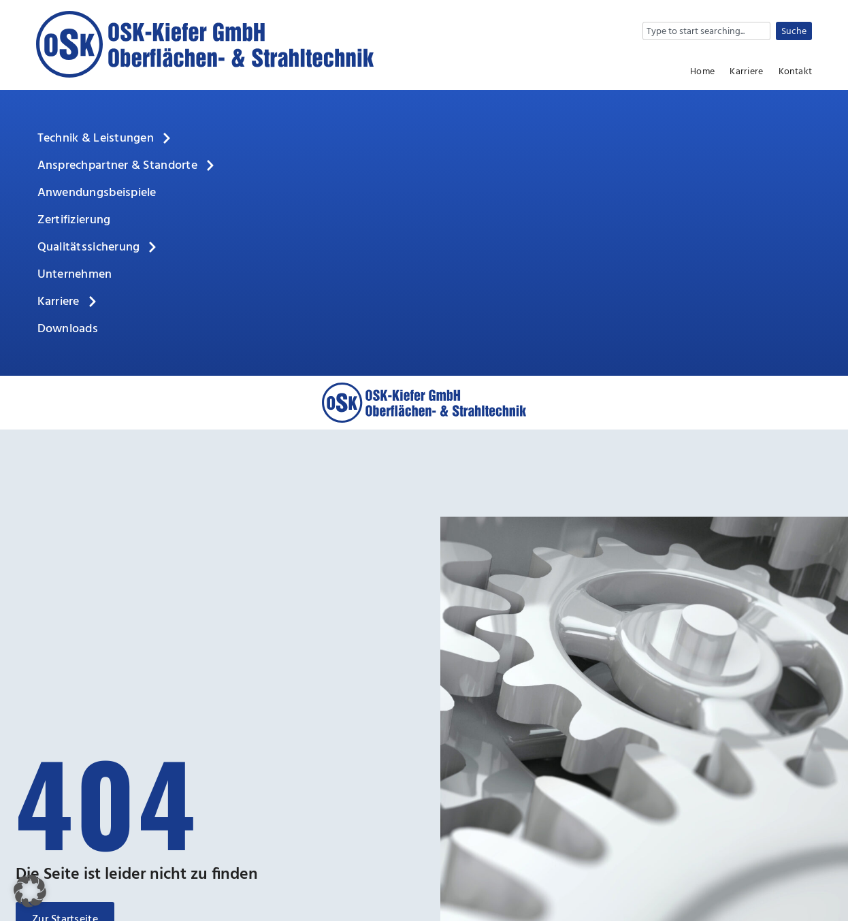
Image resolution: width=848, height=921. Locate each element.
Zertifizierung (74, 220)
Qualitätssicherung (98, 248)
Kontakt (795, 72)
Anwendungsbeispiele (97, 193)
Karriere (746, 72)
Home (702, 72)
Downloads (67, 329)
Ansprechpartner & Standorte (126, 166)
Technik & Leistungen (105, 139)
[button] (30, 891)
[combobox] (706, 31)
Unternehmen (74, 275)
